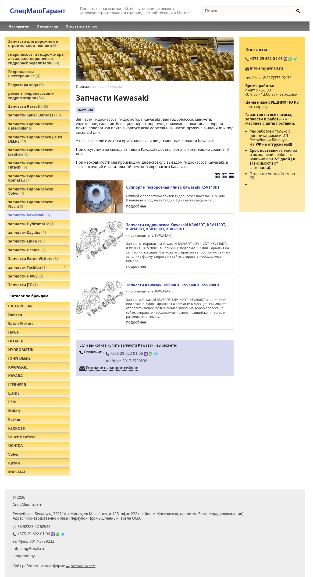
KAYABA (15, 375)
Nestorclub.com (83, 566)
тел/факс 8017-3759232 (126, 359)
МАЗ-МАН (17, 472)
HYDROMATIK (20, 349)
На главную (19, 26)
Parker (14, 419)
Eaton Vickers (20, 323)
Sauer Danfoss (21, 437)
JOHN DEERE (19, 358)
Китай (14, 463)
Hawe (13, 332)
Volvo (13, 454)
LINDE (14, 393)
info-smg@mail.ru (266, 68)
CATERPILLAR (20, 306)
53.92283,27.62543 (34, 526)
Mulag (14, 410)
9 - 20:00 (263, 90)
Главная (82, 86)
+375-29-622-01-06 (131, 352)
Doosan (15, 314)
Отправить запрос (82, 26)
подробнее (136, 206)
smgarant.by (24, 555)
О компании (47, 26)
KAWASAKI (18, 367)
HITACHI (16, 341)
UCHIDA (15, 445)
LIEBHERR (17, 384)
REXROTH (16, 428)
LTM (12, 402)
